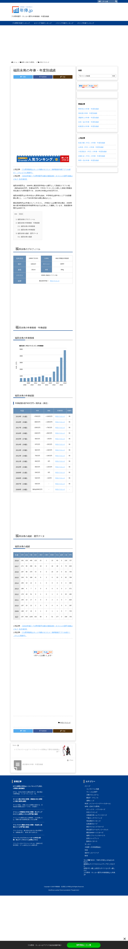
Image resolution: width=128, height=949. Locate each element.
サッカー (88, 844)
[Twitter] (23, 77)
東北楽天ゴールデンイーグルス (97, 830)
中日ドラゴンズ (44, 62)
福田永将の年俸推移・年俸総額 (28, 223)
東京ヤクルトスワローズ (95, 827)
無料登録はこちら (83, 945)
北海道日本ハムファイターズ (96, 815)
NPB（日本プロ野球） (28, 62)
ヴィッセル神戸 (91, 792)
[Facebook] (43, 77)
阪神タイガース (91, 841)
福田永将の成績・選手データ (27, 233)
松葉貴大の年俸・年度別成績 (88, 126)
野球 (86, 856)
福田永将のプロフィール (25, 219)
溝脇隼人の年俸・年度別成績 (88, 117)
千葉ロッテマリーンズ (94, 818)
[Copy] (62, 77)
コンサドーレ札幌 (92, 789)
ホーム (15, 62)
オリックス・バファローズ (95, 809)
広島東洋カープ (91, 824)
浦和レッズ (90, 801)
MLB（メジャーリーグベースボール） (98, 803)
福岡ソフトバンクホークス (95, 835)
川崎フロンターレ (92, 795)
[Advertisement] (64, 42)
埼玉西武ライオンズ (93, 821)
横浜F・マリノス (92, 798)
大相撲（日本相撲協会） (93, 847)
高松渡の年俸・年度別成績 (87, 113)
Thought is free (75, 891)
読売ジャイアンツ (92, 838)
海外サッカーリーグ (92, 853)
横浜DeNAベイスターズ (94, 832)
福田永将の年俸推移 (26, 226)
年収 (86, 850)
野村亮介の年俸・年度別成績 (88, 109)
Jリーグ (87, 786)
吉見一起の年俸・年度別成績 (88, 122)
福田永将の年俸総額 (26, 230)
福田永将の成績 (25, 237)
